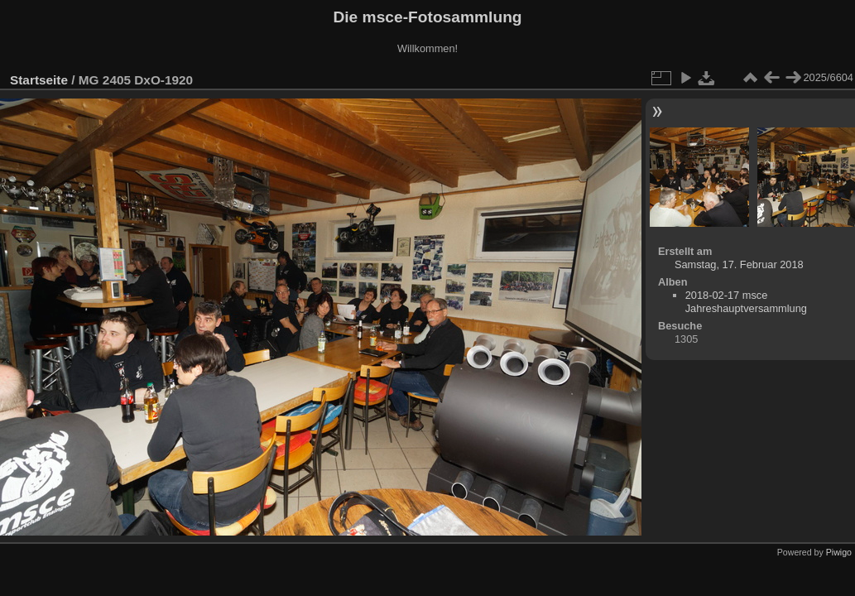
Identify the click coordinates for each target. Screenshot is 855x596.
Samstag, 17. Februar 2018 (739, 264)
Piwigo (839, 552)
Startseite (39, 80)
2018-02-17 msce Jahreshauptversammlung (746, 302)
